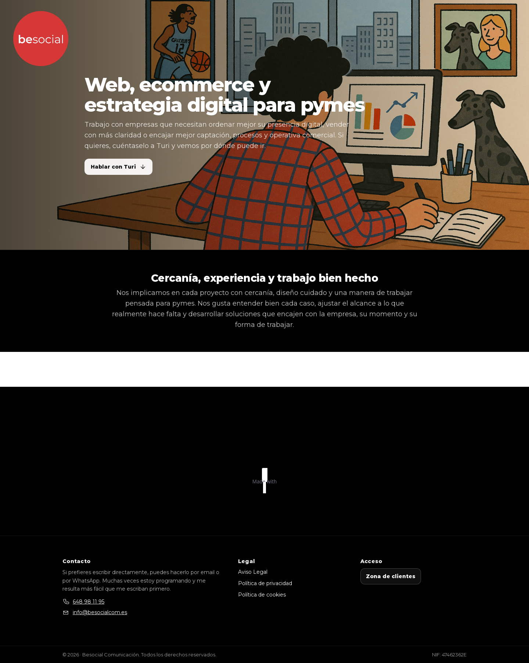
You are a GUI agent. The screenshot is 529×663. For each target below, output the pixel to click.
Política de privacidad (265, 583)
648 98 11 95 (88, 601)
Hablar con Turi (118, 166)
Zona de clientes (390, 576)
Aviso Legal (252, 572)
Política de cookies (262, 594)
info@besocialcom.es (100, 612)
